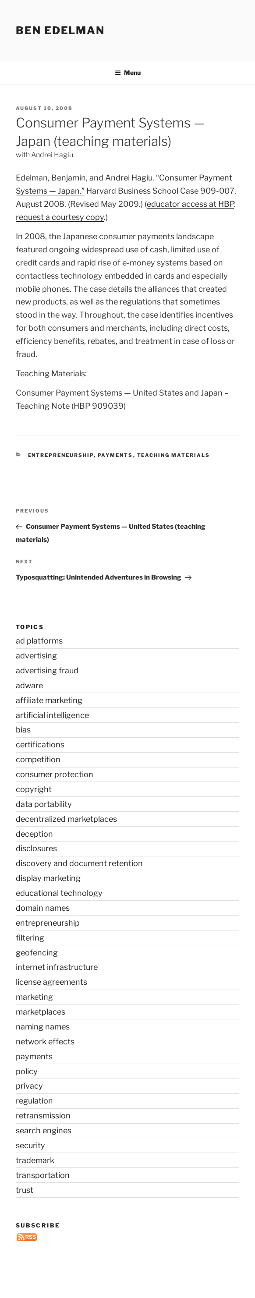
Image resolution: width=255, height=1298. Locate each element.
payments (115, 455)
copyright (34, 789)
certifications (40, 744)
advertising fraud (47, 670)
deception (34, 833)
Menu (128, 72)
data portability (44, 804)
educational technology (59, 893)
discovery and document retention (79, 863)
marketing (34, 996)
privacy (29, 1085)
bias (23, 729)
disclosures (36, 848)
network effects (45, 1041)
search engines (43, 1130)
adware (29, 685)
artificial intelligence (52, 715)
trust (24, 1190)
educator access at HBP (190, 204)
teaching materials (173, 455)
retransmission (43, 1115)
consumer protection (54, 774)
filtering (30, 937)
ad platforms (39, 640)
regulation (34, 1100)
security (30, 1145)
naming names (43, 1026)
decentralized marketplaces (66, 819)
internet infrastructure (57, 967)
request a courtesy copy (60, 217)
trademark (35, 1160)
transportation (43, 1175)
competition (38, 759)
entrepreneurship (61, 455)
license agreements (51, 982)
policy (27, 1071)
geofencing (37, 952)
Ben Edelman (60, 30)
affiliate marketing (49, 700)
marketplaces (40, 1011)
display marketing (48, 878)
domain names (43, 907)
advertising (36, 655)
